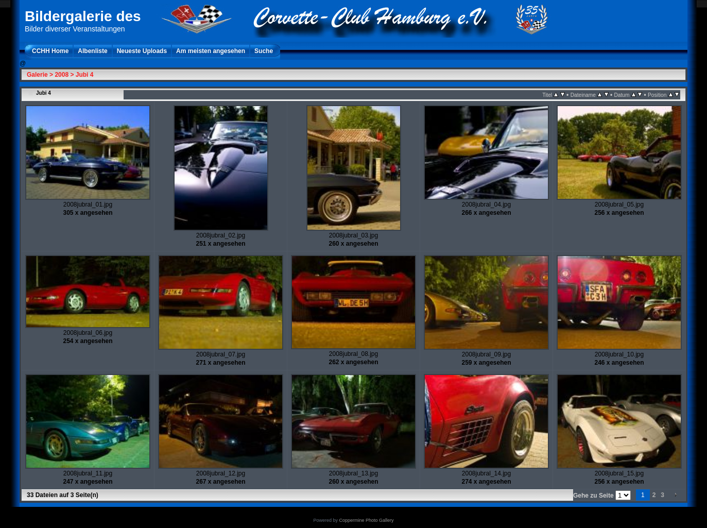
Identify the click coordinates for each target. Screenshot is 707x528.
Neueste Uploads (142, 51)
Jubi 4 (85, 74)
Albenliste (92, 51)
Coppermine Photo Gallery (366, 520)
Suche (263, 51)
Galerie (37, 74)
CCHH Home (50, 51)
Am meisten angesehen (210, 51)
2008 (61, 74)
